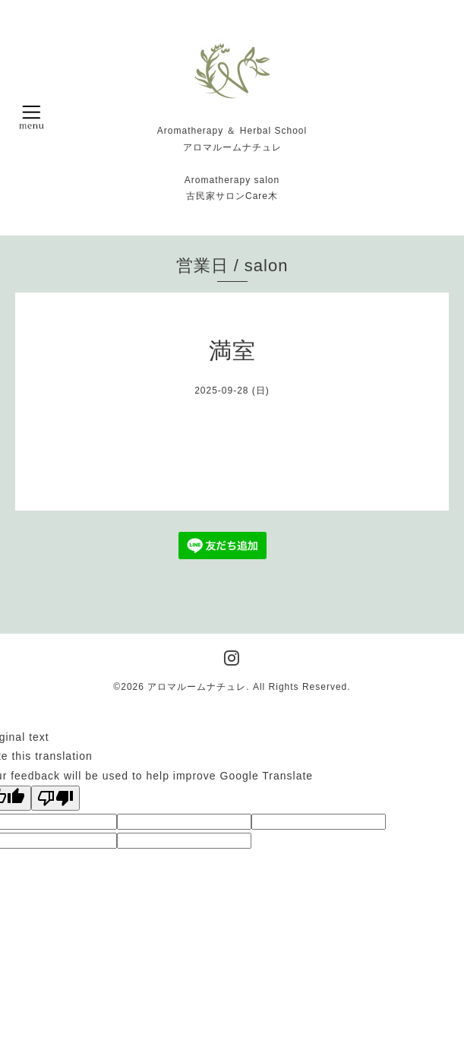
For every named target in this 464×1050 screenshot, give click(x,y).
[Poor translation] (55, 798)
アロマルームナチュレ (196, 687)
